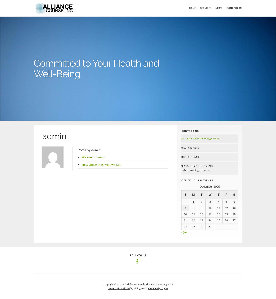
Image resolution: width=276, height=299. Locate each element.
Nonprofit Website (119, 288)
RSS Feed (153, 288)
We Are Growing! (93, 157)
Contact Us (234, 8)
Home (192, 8)
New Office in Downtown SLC (101, 165)
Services (205, 8)
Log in (164, 288)
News (218, 8)
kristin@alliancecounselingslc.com (200, 138)
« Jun (184, 232)
